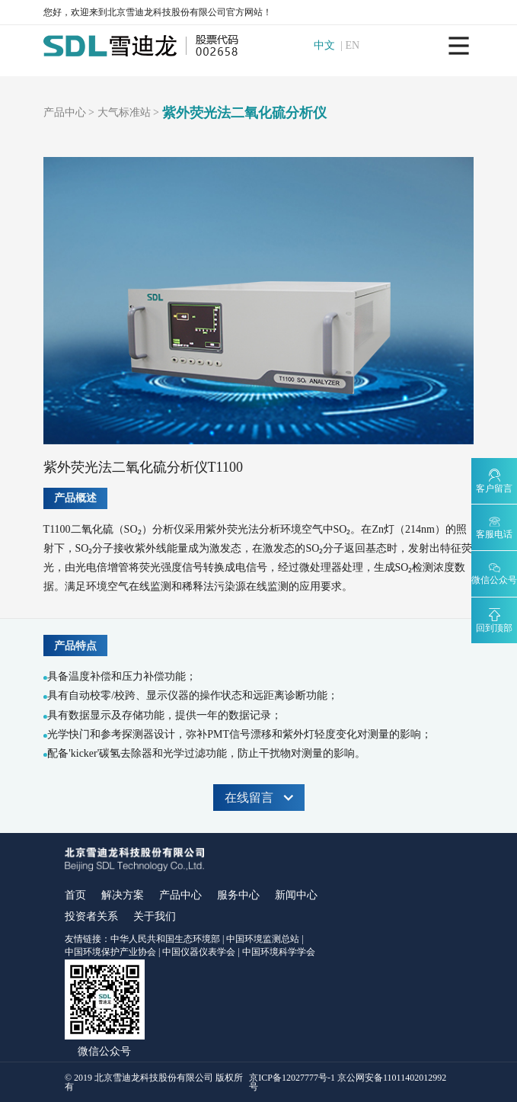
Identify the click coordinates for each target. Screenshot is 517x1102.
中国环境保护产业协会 (110, 951)
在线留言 (259, 797)
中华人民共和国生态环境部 (165, 938)
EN (353, 45)
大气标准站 (124, 112)
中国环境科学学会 (278, 951)
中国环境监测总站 (262, 938)
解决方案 (122, 895)
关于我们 (154, 916)
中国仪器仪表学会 (198, 951)
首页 (75, 895)
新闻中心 (296, 895)
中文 (325, 45)
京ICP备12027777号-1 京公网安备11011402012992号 (347, 1082)
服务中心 (238, 895)
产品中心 (64, 112)
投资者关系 (91, 916)
